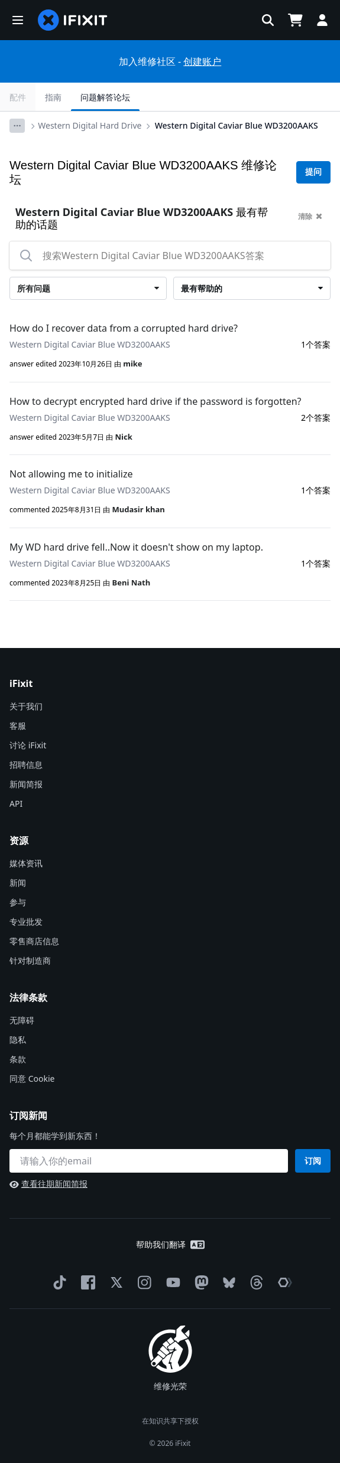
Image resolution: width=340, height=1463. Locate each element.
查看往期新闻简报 (48, 1183)
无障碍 (21, 1020)
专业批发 (26, 921)
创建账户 (202, 61)
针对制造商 (30, 960)
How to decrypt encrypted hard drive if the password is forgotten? (155, 401)
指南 (53, 97)
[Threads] (254, 1282)
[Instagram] (142, 1282)
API (15, 803)
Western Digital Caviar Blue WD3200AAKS (236, 125)
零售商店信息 (34, 941)
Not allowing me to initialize (71, 473)
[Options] (17, 126)
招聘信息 (26, 764)
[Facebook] (85, 1282)
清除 (310, 216)
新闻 (17, 882)
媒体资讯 (26, 863)
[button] (17, 20)
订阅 (313, 1160)
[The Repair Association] (282, 1282)
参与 (17, 902)
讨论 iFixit (27, 745)
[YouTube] (170, 1282)
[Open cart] (295, 20)
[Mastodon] (199, 1282)
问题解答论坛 (105, 97)
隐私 (17, 1039)
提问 (313, 171)
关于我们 (26, 706)
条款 (17, 1059)
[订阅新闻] (148, 1161)
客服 (17, 725)
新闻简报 (26, 784)
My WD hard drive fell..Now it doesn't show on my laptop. (136, 547)
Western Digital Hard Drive (89, 125)
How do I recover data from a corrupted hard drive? (123, 328)
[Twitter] (114, 1282)
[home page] (73, 20)
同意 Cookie (31, 1078)
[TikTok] (57, 1282)
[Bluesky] (226, 1283)
